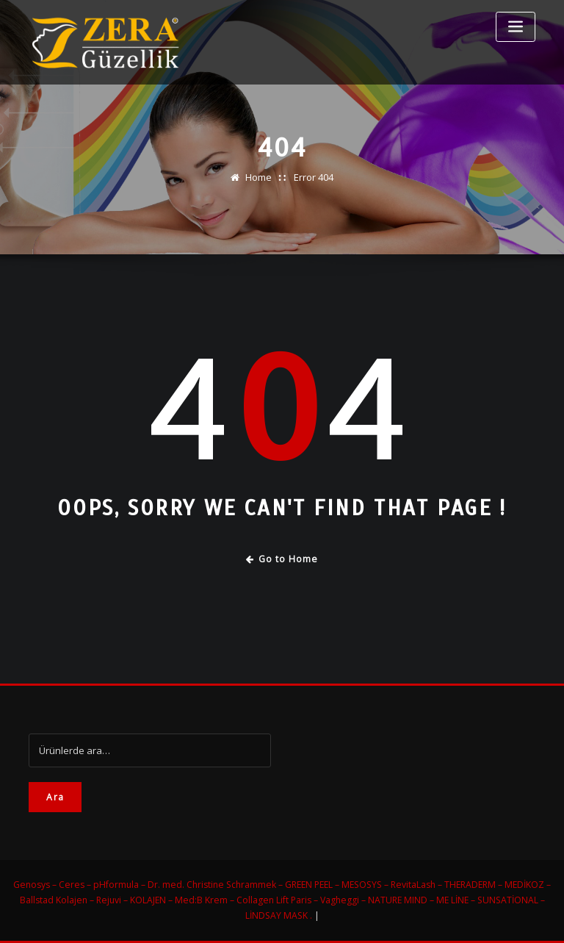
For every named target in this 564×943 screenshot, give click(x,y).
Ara (55, 797)
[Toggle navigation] (515, 27)
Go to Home (282, 559)
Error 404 (313, 177)
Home (258, 177)
